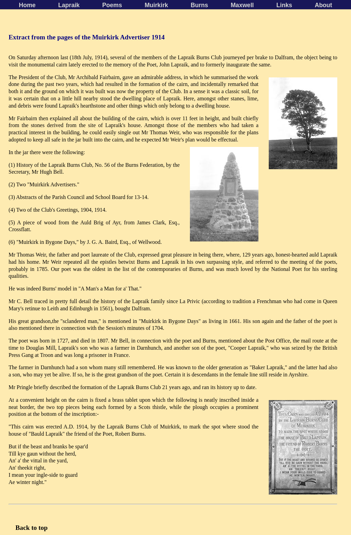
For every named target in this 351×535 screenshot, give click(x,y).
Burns (199, 5)
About (323, 5)
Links (284, 5)
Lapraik (69, 5)
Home (27, 5)
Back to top (31, 527)
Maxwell (242, 5)
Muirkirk (156, 5)
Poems (112, 5)
